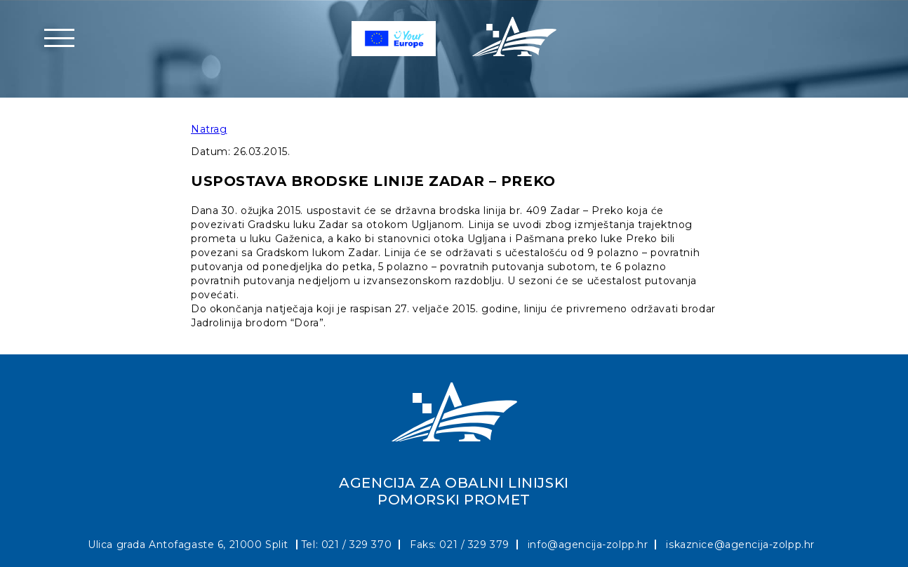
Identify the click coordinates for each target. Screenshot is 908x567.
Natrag (209, 129)
